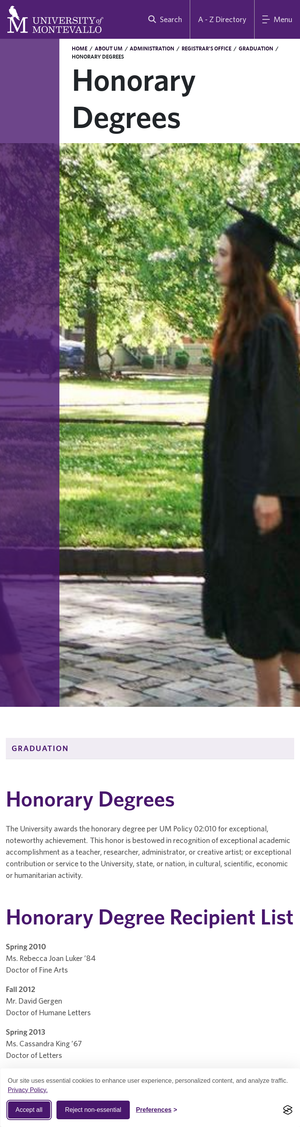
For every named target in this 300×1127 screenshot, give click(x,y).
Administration (152, 48)
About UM (109, 48)
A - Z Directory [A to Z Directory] (222, 19)
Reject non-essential (93, 1109)
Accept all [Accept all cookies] (29, 1109)
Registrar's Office (206, 48)
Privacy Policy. (28, 1090)
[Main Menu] (277, 19)
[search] (163, 19)
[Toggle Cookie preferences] (156, 1110)
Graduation (256, 48)
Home (79, 48)
